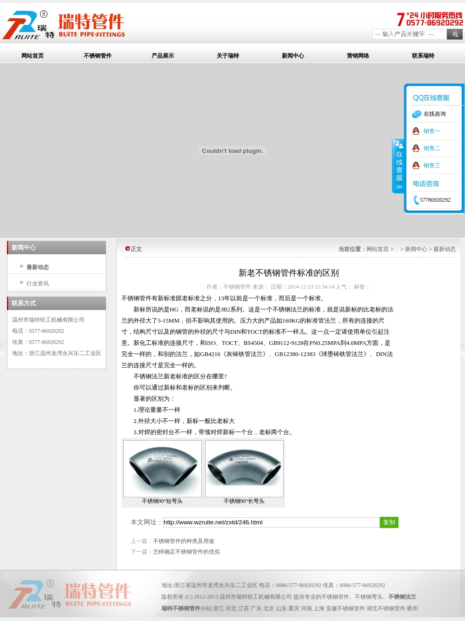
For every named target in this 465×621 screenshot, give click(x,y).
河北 (231, 608)
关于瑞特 (228, 56)
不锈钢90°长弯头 (244, 501)
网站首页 (32, 56)
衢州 (412, 608)
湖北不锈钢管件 (385, 608)
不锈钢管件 (98, 56)
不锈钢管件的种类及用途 (183, 541)
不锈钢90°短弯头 (162, 501)
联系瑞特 (423, 56)
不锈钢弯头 (369, 597)
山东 (281, 608)
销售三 (432, 165)
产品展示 (163, 56)
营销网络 (358, 56)
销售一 (432, 131)
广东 (256, 608)
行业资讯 (38, 283)
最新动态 (38, 267)
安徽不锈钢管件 (345, 608)
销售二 (432, 148)
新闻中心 (293, 56)
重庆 (293, 608)
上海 (319, 608)
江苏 (243, 608)
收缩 (398, 166)
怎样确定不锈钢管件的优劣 (186, 551)
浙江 (218, 608)
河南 (306, 608)
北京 (268, 608)
